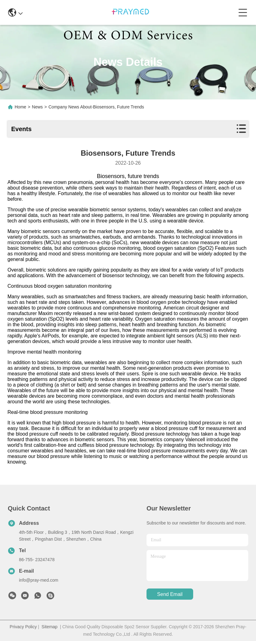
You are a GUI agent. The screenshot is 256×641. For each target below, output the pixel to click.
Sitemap (50, 626)
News (37, 106)
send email (170, 594)
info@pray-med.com (38, 580)
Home (20, 106)
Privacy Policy (23, 626)
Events (21, 129)
